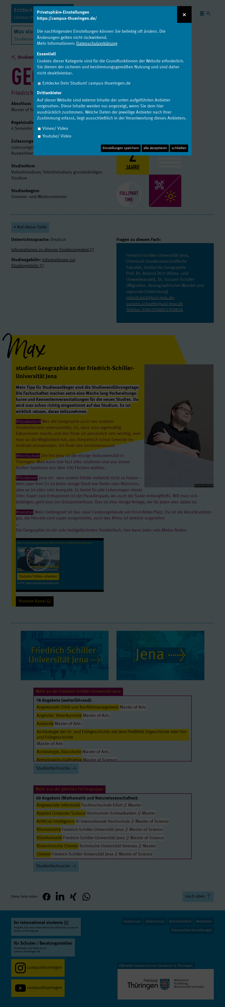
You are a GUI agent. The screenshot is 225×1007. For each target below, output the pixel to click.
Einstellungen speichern (121, 148)
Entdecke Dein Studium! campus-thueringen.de (86, 83)
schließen (179, 148)
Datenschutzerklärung (96, 44)
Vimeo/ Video (55, 129)
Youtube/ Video (56, 136)
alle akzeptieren (155, 148)
